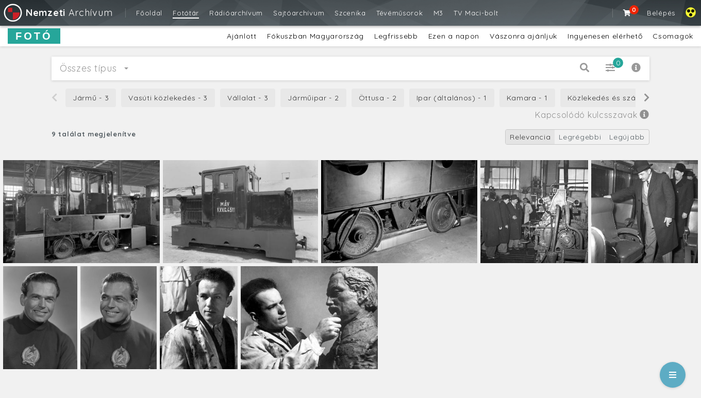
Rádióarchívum (236, 13)
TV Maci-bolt (476, 13)
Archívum (57, 12)
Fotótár (186, 13)
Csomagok (673, 36)
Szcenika (350, 13)
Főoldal (149, 13)
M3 (438, 13)
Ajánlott (242, 36)
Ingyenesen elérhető (605, 36)
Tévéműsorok (399, 13)
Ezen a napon (453, 36)
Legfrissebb (396, 36)
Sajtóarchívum (298, 13)
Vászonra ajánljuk (523, 36)
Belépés (661, 13)
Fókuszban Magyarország (315, 36)
